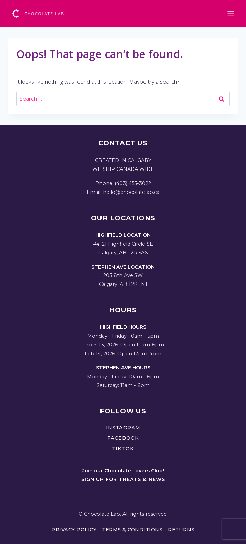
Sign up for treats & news (123, 479)
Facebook (123, 438)
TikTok (123, 449)
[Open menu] (231, 13)
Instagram (123, 428)
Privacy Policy (73, 530)
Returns (181, 530)
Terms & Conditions (132, 530)
